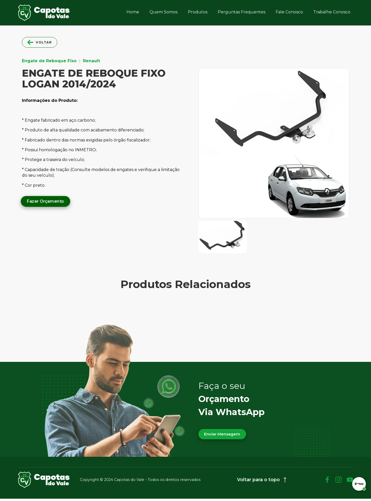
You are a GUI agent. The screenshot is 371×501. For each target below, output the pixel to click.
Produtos (197, 12)
